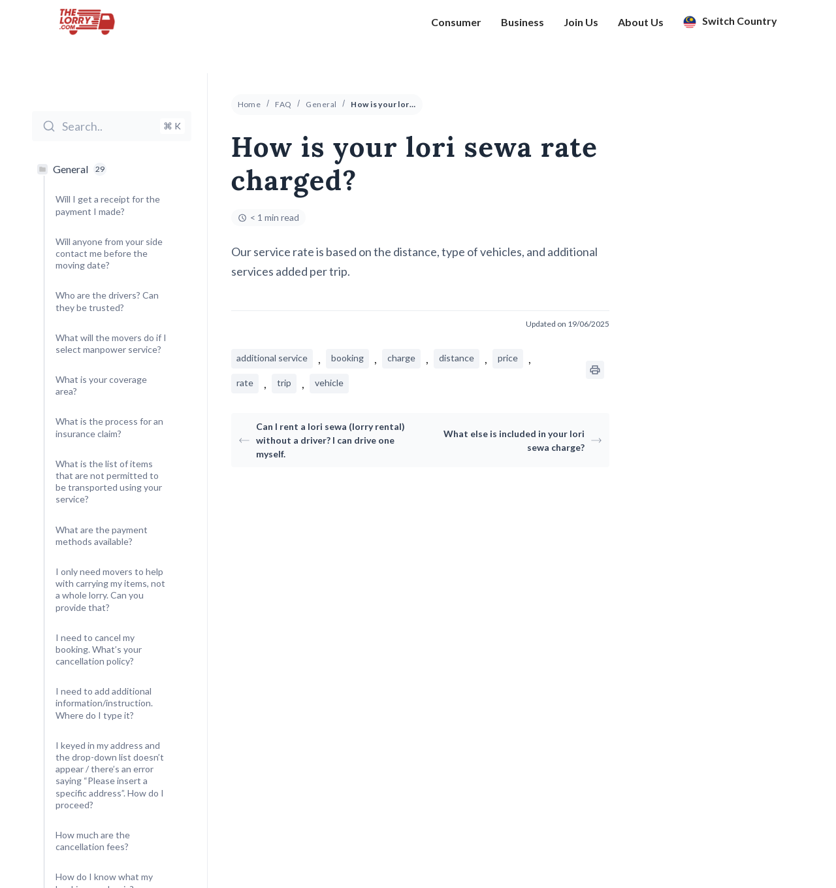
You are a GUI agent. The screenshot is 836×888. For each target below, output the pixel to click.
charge (401, 357)
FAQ (283, 104)
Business (522, 27)
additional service (272, 357)
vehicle (329, 382)
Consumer (456, 27)
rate (244, 382)
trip (284, 382)
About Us (641, 27)
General (321, 104)
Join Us (581, 27)
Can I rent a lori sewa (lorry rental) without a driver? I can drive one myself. (322, 440)
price (508, 357)
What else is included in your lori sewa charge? (522, 440)
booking (347, 357)
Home (249, 104)
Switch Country (730, 26)
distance (456, 357)
